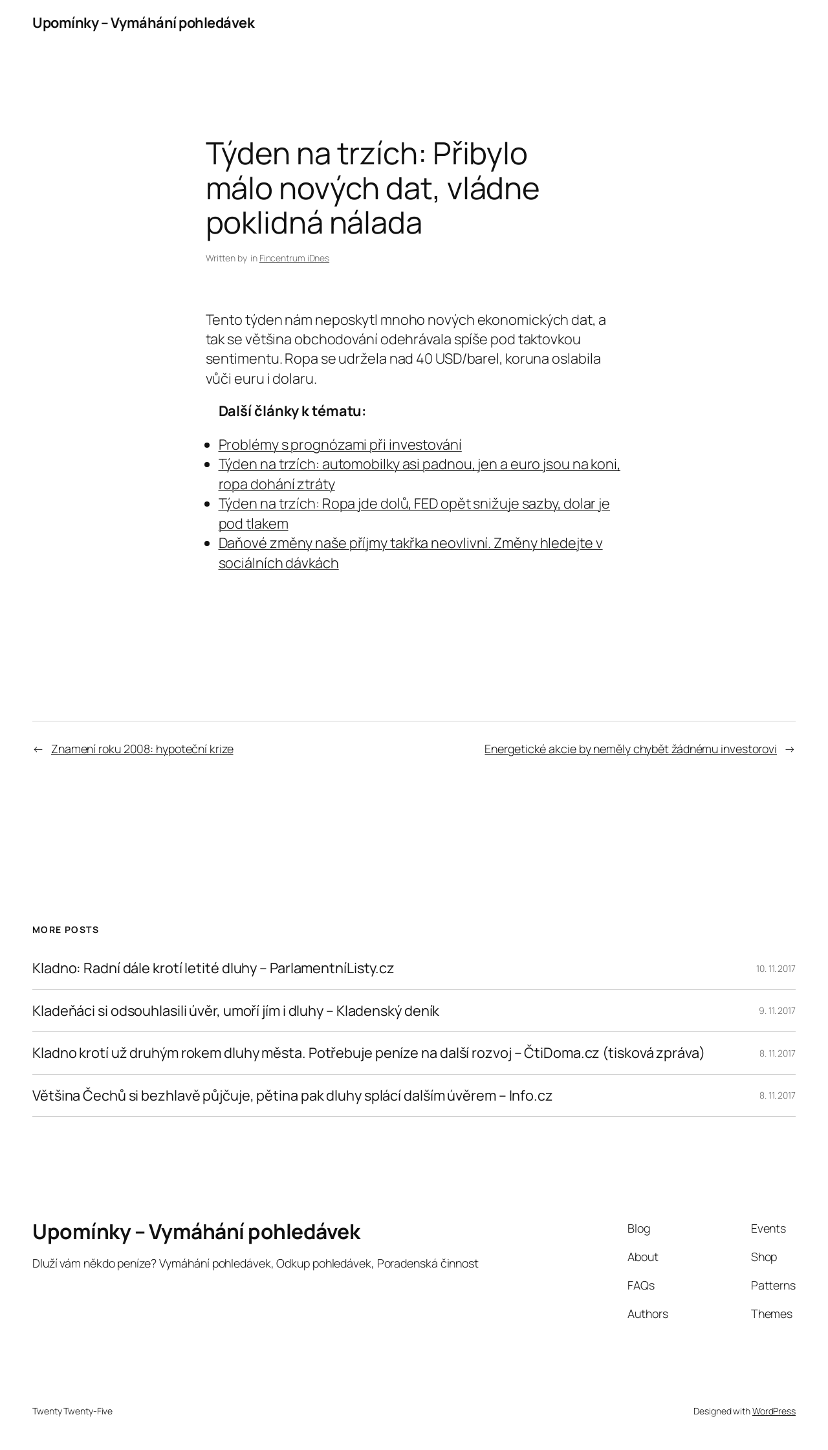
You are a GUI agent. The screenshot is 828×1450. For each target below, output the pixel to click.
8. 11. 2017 (777, 1053)
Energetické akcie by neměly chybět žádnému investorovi (631, 748)
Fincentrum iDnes (294, 258)
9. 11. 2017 (777, 1010)
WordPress (774, 1411)
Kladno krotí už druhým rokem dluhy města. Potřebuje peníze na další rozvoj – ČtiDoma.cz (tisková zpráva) (368, 1052)
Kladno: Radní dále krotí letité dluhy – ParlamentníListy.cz (213, 968)
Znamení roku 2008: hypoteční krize (142, 748)
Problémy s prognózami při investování (340, 444)
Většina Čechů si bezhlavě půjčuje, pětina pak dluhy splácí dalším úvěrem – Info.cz (292, 1095)
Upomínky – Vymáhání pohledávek (143, 22)
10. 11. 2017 (776, 968)
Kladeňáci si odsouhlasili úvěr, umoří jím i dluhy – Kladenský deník (235, 1010)
